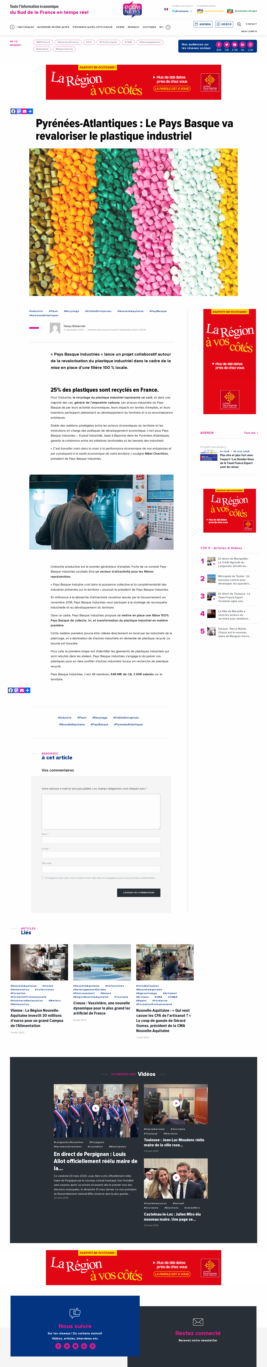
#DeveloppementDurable (89, 989)
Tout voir (251, 433)
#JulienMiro (192, 1208)
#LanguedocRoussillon (68, 1142)
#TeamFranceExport (213, 447)
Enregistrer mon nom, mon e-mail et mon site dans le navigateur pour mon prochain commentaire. (100, 878)
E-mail (46, 849)
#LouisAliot (95, 1146)
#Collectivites (44, 989)
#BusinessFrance (68, 42)
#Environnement (84, 993)
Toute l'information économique (62, 9)
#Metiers (54, 1000)
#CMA (128, 42)
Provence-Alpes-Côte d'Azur (93, 27)
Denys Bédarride (74, 326)
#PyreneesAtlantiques (44, 315)
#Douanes (42, 49)
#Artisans (142, 997)
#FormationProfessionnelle (29, 997)
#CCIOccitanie (108, 42)
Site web (47, 863)
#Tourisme (121, 997)
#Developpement (150, 42)
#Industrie (36, 311)
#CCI (89, 42)
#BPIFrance (43, 42)
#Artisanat (170, 993)
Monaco (133, 27)
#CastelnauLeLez (155, 1203)
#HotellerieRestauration (27, 1000)
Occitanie (149, 27)
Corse (120, 27)
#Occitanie (178, 1129)
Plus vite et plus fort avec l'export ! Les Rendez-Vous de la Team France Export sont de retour (237, 461)
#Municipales (117, 1146)
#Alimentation (20, 989)
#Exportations (64, 49)
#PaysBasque (158, 311)
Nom (45, 834)
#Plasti (53, 311)
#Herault (178, 1203)
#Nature (105, 993)
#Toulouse (151, 1134)
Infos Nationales (22, 27)
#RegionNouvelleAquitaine (91, 997)
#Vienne (47, 986)
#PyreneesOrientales (68, 1146)
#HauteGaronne (154, 1129)
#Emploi (141, 1000)
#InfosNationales (147, 986)
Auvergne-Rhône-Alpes (53, 27)
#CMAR (172, 997)
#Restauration (20, 1004)
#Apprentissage (146, 993)
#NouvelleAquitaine (130, 311)
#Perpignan (96, 1142)
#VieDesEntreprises (98, 311)
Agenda (205, 24)
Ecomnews (182, 11)
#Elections (171, 1134)
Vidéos (226, 24)
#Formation (18, 993)
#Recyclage (71, 311)
